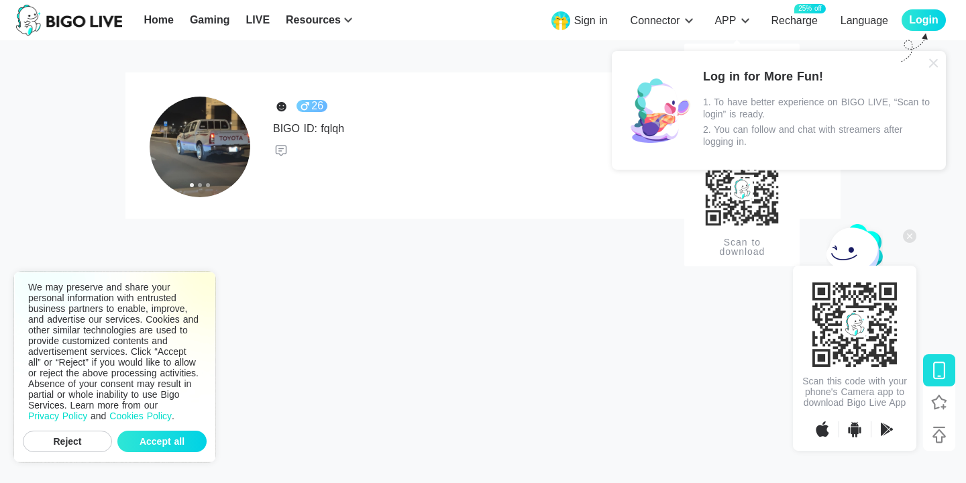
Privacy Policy (57, 416)
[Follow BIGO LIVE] (939, 402)
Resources (313, 19)
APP (725, 20)
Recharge (794, 19)
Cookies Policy (140, 416)
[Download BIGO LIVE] (939, 370)
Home (158, 19)
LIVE (258, 19)
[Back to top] (939, 435)
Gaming (210, 19)
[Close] (934, 63)
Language (864, 20)
